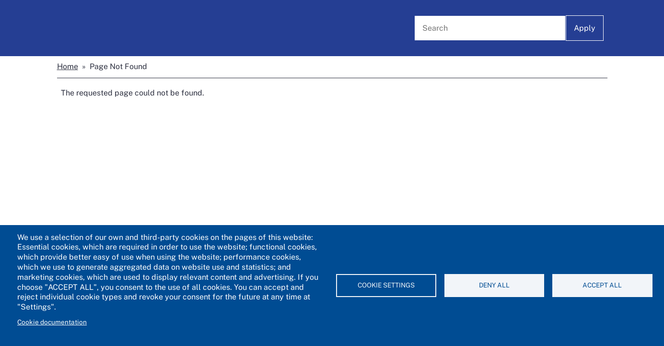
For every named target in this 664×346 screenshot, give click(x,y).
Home (67, 66)
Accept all (602, 285)
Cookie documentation (52, 322)
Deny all (494, 285)
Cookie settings (386, 285)
